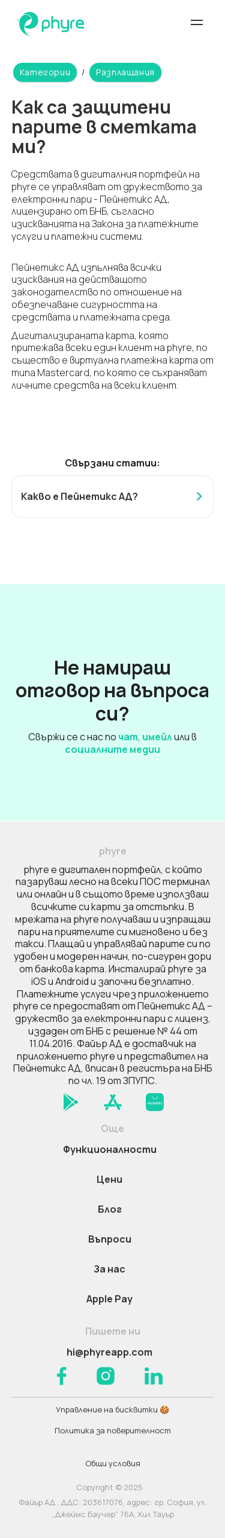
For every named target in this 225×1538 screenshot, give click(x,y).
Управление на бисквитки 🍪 (112, 1409)
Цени (109, 1179)
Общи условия (112, 1463)
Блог (110, 1209)
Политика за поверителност (113, 1430)
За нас (109, 1268)
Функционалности (110, 1149)
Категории (45, 72)
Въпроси (109, 1239)
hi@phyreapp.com (109, 1352)
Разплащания (125, 72)
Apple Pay (109, 1298)
